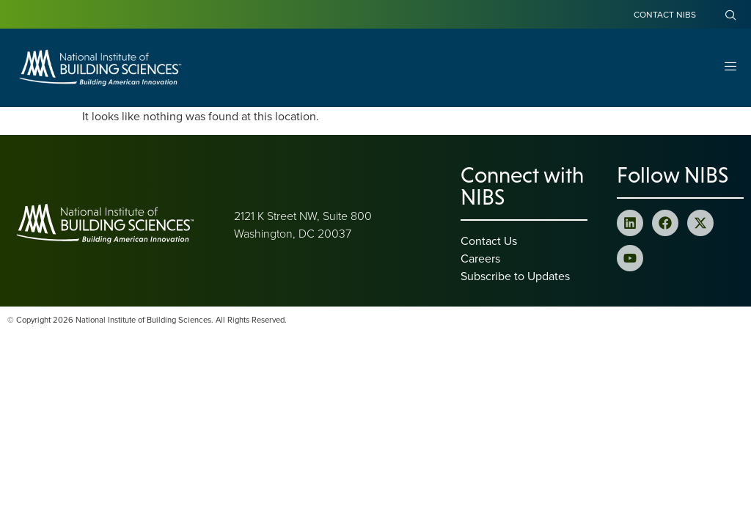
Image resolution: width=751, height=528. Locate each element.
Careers (480, 258)
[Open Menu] (730, 67)
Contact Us (489, 240)
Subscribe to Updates (515, 276)
